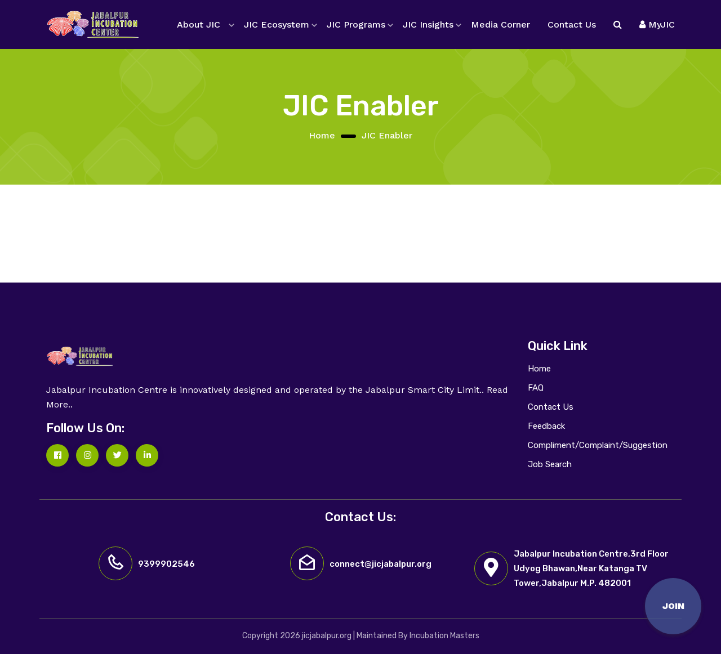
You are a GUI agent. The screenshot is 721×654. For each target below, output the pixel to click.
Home (322, 135)
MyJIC (657, 24)
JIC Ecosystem (276, 24)
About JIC (198, 24)
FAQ (536, 388)
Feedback (546, 426)
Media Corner (500, 24)
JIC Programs (356, 24)
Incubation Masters (444, 635)
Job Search (550, 464)
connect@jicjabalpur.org (380, 564)
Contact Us (572, 24)
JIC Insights (428, 24)
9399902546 (166, 564)
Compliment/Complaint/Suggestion (597, 445)
